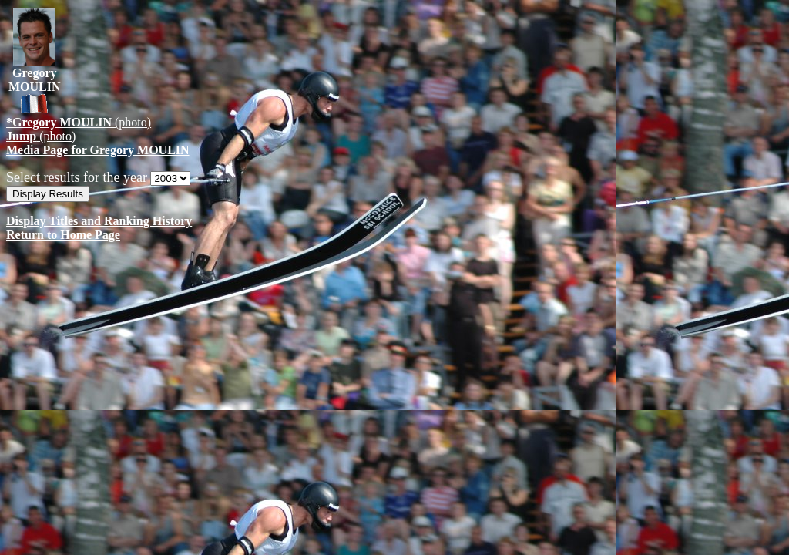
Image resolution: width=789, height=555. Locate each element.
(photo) (78, 122)
